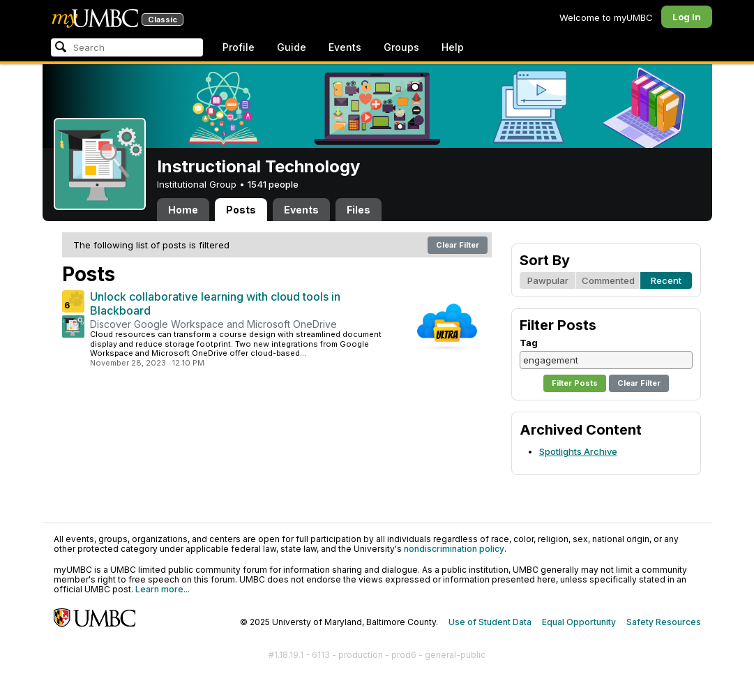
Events (345, 47)
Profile (239, 47)
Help (453, 47)
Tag (529, 342)
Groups (401, 47)
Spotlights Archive (578, 451)
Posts (241, 210)
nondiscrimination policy (454, 548)
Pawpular (547, 280)
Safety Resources (663, 622)
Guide (291, 47)
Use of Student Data (489, 622)
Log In (686, 16)
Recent (666, 280)
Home (183, 210)
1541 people (273, 184)
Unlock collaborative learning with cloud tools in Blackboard (215, 303)
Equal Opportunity (579, 622)
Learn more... (162, 589)
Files (358, 210)
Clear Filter (457, 245)
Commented (608, 280)
